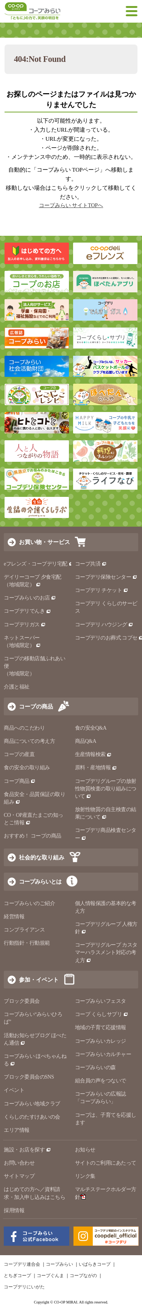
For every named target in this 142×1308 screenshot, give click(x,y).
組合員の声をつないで (100, 1081)
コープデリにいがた (24, 1287)
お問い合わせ (19, 1163)
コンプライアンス (24, 930)
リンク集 (85, 1176)
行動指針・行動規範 (27, 943)
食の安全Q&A (91, 728)
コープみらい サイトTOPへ (71, 205)
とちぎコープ (17, 1275)
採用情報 (14, 1210)
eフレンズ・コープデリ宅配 (39, 564)
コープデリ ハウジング (104, 624)
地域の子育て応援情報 (100, 1027)
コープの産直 (19, 754)
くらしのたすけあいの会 (32, 1117)
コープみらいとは (40, 881)
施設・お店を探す (27, 1150)
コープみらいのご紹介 (29, 903)
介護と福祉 (17, 687)
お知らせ (85, 1150)
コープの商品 (36, 706)
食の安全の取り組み (27, 767)
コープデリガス (25, 624)
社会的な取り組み (41, 857)
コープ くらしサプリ (101, 1014)
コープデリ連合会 (22, 1264)
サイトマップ (19, 1176)
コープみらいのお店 (30, 598)
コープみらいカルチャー (103, 1054)
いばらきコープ (95, 1264)
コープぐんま (50, 1275)
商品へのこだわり (24, 728)
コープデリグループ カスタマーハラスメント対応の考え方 (106, 952)
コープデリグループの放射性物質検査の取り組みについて (105, 788)
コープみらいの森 (95, 1067)
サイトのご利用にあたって (105, 1163)
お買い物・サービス (44, 542)
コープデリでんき (27, 611)
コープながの (83, 1275)
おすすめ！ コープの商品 (32, 836)
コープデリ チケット (101, 590)
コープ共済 (91, 564)
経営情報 (14, 916)
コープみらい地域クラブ (32, 1104)
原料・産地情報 (96, 767)
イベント (14, 1090)
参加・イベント (39, 979)
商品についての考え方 (29, 741)
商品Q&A (86, 741)
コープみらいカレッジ (100, 1041)
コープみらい (59, 1264)
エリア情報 (17, 1130)
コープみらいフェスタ (100, 1001)
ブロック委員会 (22, 1001)
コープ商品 (20, 781)
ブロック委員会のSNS (29, 1077)
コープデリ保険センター (106, 577)
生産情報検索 (93, 754)
